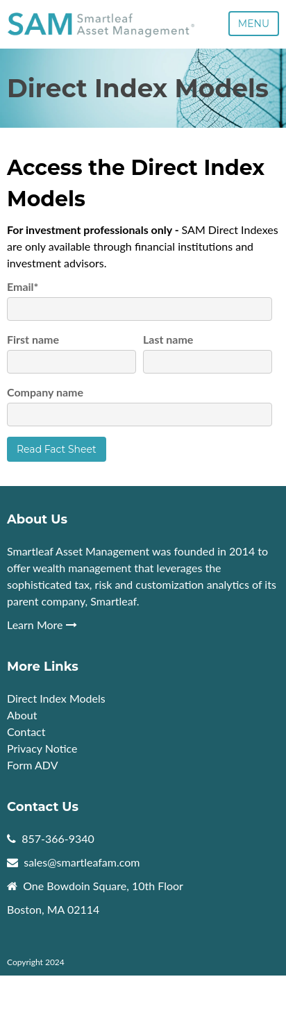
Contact (26, 731)
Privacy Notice (42, 748)
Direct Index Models (56, 698)
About (23, 714)
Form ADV (32, 764)
